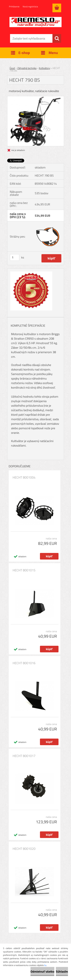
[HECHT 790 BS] (35, 97)
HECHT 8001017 (24, 756)
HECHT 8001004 (24, 477)
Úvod (12, 68)
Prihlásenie (14, 6)
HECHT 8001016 (24, 663)
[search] (56, 38)
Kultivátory (44, 68)
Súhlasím (62, 971)
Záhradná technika (27, 68)
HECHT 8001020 (24, 849)
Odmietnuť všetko (42, 971)
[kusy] (14, 257)
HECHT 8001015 (24, 570)
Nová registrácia (30, 6)
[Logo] (35, 22)
